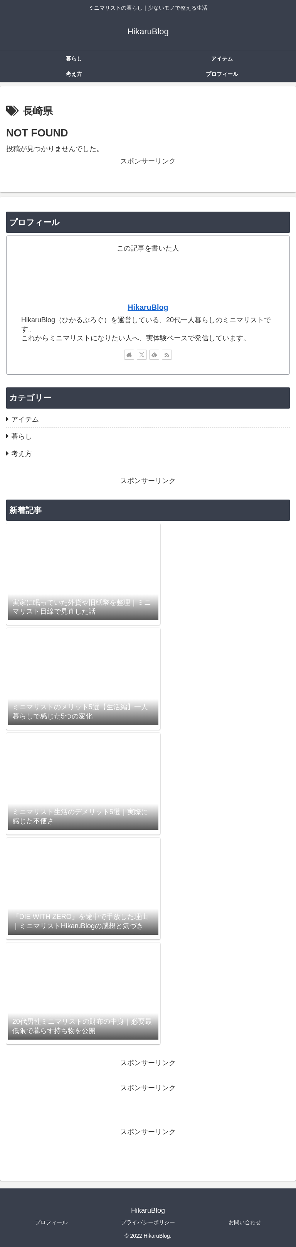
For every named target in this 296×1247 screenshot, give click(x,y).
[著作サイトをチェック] (129, 355)
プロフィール (51, 1222)
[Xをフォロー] (142, 355)
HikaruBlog (148, 307)
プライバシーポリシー (148, 1222)
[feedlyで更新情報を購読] (154, 355)
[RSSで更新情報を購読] (167, 355)
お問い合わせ (245, 1222)
